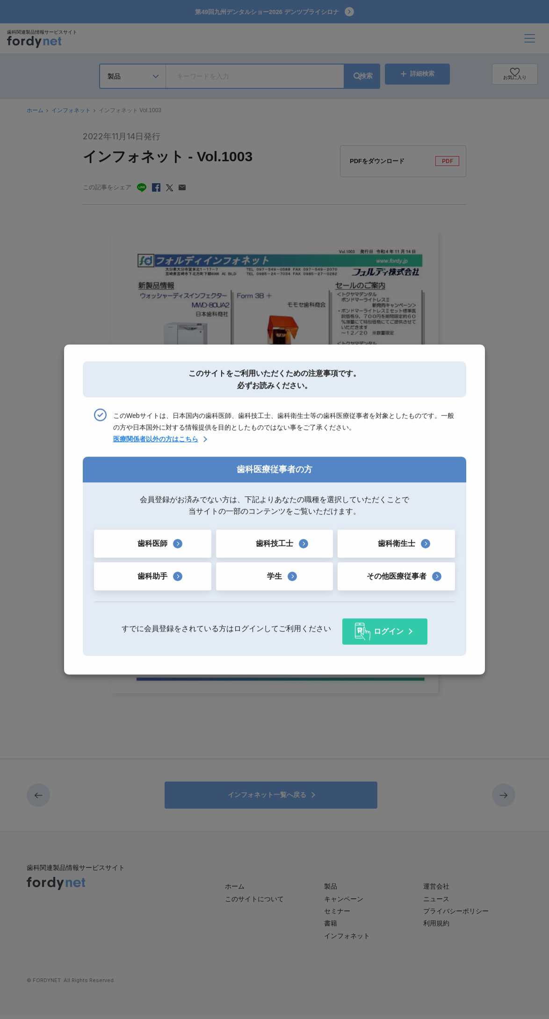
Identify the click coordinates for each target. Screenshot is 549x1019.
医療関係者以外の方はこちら (155, 442)
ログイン (389, 628)
